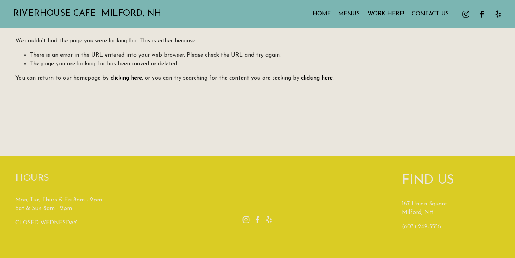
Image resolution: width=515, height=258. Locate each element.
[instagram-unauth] (464, 15)
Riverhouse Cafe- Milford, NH (89, 15)
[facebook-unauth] (479, 15)
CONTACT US (428, 16)
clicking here (126, 78)
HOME (319, 16)
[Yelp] (495, 15)
